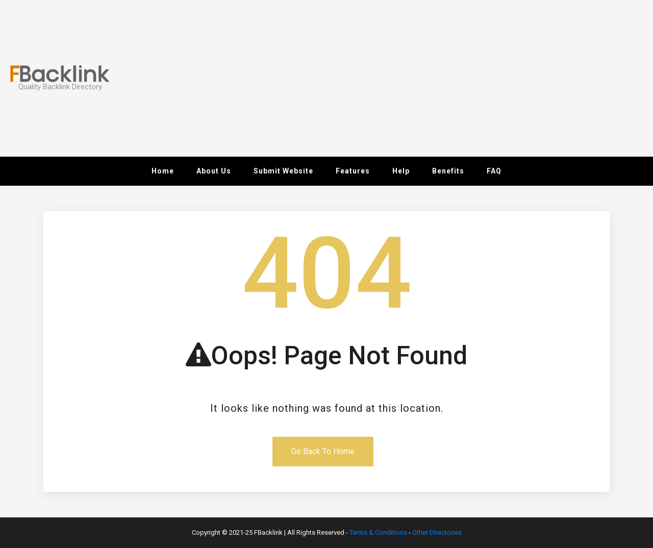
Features (353, 171)
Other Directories (437, 532)
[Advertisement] (481, 76)
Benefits (448, 171)
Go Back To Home (323, 451)
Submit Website (283, 171)
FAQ (494, 171)
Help (401, 171)
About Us (213, 171)
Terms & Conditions (378, 532)
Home (163, 171)
